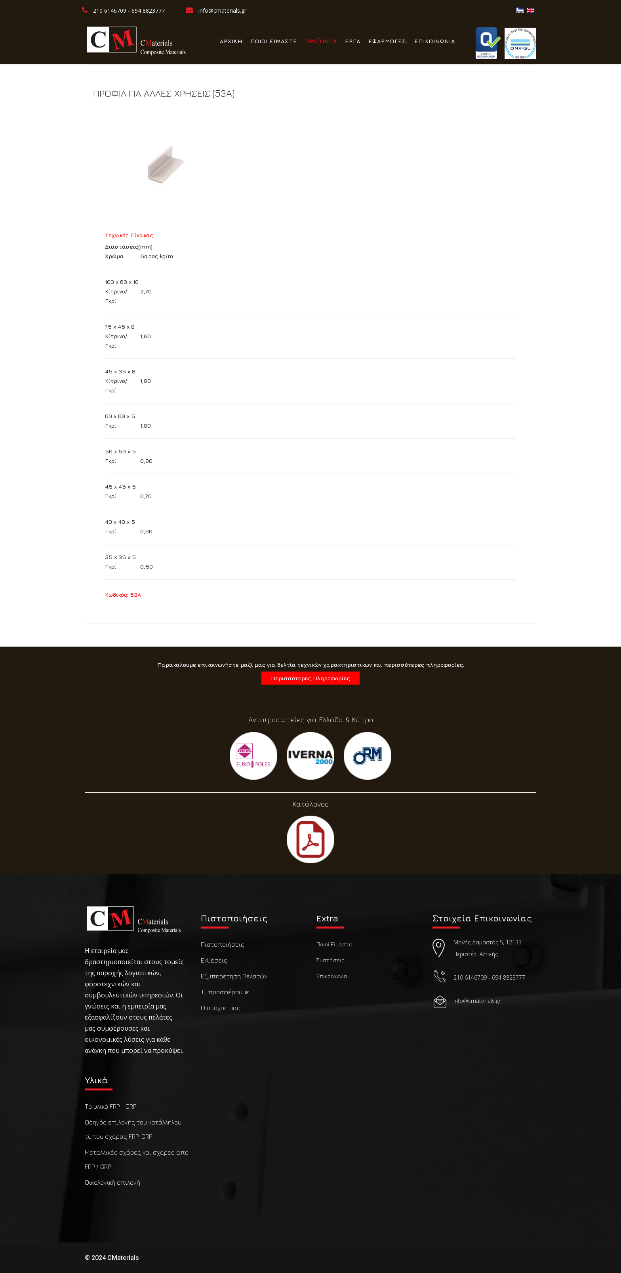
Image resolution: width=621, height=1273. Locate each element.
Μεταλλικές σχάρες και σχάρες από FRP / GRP (137, 1159)
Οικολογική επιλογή (112, 1182)
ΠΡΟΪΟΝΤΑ (321, 41)
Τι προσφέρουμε (225, 991)
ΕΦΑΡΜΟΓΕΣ (387, 41)
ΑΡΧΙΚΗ (231, 41)
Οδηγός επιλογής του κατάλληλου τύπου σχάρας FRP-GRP (133, 1129)
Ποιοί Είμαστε (334, 944)
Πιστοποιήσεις (222, 944)
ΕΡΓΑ (352, 41)
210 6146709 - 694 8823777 (129, 10)
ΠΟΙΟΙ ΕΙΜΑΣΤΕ (273, 41)
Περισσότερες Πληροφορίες (310, 678)
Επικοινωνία (331, 975)
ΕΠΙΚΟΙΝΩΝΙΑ (434, 41)
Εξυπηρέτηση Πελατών (234, 976)
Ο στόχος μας (220, 1007)
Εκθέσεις (214, 960)
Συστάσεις (330, 960)
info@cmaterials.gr (222, 10)
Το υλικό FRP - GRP (110, 1106)
